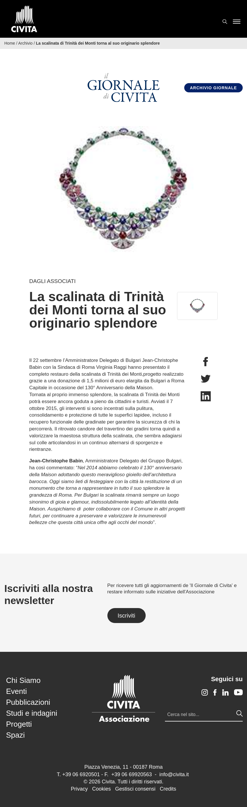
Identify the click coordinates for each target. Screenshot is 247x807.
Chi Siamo (23, 680)
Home (9, 43)
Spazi (15, 735)
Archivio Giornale (213, 88)
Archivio (25, 43)
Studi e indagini (31, 713)
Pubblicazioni (28, 702)
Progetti (19, 724)
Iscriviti (126, 615)
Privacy (79, 789)
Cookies (101, 789)
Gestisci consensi (135, 789)
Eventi (16, 691)
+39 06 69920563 (131, 774)
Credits (168, 789)
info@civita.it (174, 774)
